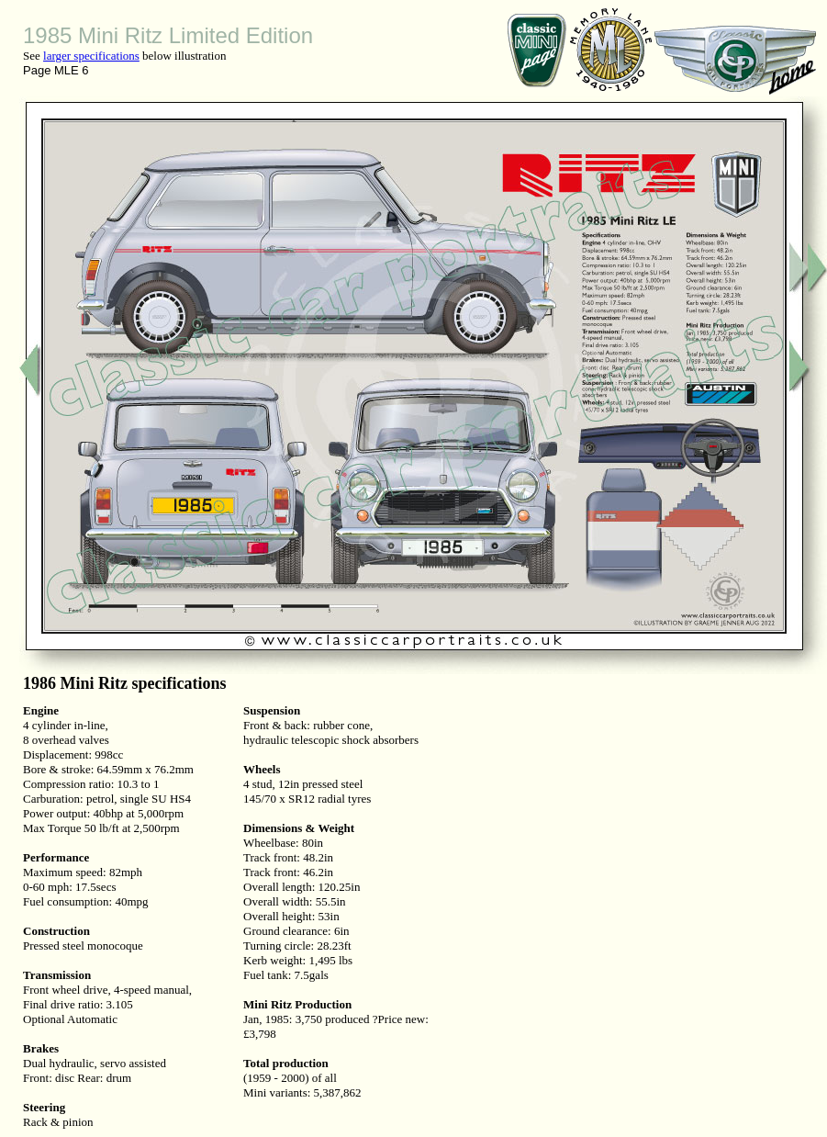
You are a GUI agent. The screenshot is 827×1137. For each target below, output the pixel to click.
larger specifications (91, 55)
